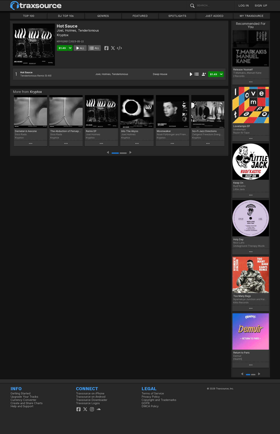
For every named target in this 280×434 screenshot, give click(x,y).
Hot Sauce (26, 72)
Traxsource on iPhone (90, 393)
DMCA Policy (150, 406)
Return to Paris (241, 352)
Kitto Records (241, 302)
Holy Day (238, 239)
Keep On (238, 182)
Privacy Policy (151, 396)
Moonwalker (164, 131)
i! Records (239, 76)
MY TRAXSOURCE (252, 16)
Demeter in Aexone (26, 131)
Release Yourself (243, 69)
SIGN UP (261, 5)
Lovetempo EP (241, 126)
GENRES (103, 16)
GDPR (146, 403)
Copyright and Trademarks (159, 400)
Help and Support (22, 406)
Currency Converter (23, 400)
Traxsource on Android (90, 396)
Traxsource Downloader (91, 400)
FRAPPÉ (237, 359)
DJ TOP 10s (66, 16)
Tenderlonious (88, 30)
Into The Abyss (129, 131)
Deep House (160, 74)
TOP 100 (28, 16)
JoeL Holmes (66, 30)
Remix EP (91, 131)
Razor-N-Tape (241, 132)
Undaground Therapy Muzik (249, 245)
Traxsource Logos (88, 403)
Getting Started (20, 393)
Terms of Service (153, 393)
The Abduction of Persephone (65, 131)
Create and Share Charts (27, 403)
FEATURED (140, 16)
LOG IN (243, 5)
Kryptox (62, 35)
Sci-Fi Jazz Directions (204, 131)
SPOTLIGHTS (177, 16)
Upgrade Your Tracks (24, 396)
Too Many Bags (242, 296)
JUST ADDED (214, 16)
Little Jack (239, 189)
